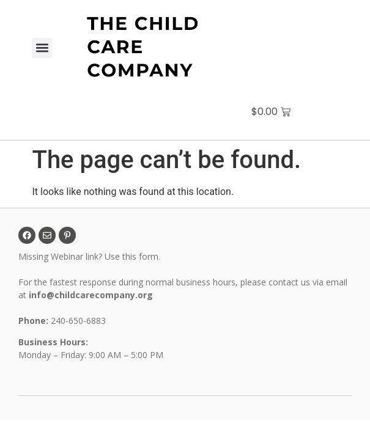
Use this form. (134, 256)
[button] (42, 48)
